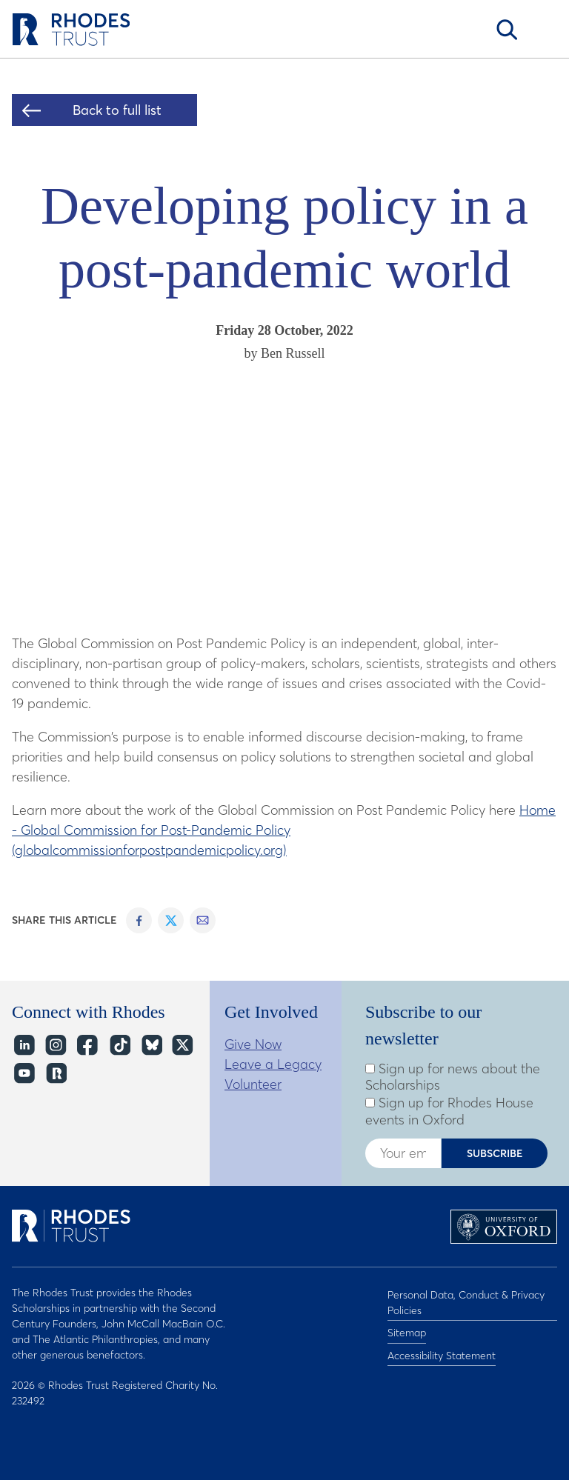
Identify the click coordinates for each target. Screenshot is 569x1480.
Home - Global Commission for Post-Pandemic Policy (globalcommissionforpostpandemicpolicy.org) (284, 830)
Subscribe (495, 1153)
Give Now (253, 1044)
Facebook (87, 1045)
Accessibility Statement (441, 1346)
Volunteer (253, 1084)
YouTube (23, 1073)
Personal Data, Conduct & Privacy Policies (466, 1300)
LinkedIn (23, 1045)
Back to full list (117, 110)
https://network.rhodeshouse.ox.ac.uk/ (55, 1073)
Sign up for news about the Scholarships (452, 1077)
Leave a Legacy (273, 1064)
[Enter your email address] (403, 1153)
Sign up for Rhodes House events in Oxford (449, 1111)
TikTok (118, 1045)
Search (507, 29)
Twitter (182, 1045)
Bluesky (150, 1045)
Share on (139, 920)
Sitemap (406, 1327)
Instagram (55, 1045)
